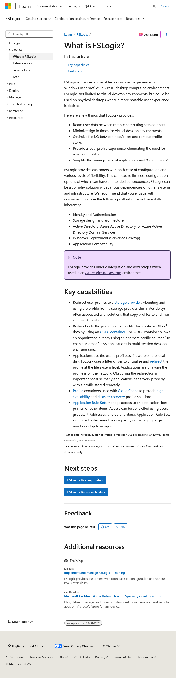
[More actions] (166, 34)
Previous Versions (41, 657)
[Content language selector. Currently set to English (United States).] (26, 646)
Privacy (100, 657)
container (117, 331)
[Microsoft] (8, 6)
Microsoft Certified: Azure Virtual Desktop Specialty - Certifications (112, 596)
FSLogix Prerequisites (85, 480)
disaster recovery (111, 396)
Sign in (165, 6)
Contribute (82, 657)
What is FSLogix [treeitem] (24, 56)
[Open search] (154, 6)
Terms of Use (123, 657)
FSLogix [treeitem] (14, 43)
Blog (62, 657)
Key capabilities (78, 65)
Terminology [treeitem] (21, 70)
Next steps (75, 71)
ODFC (104, 331)
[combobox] (29, 34)
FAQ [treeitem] (16, 76)
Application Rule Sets (90, 402)
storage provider (128, 302)
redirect (156, 361)
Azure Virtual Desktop (103, 272)
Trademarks (146, 657)
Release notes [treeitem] (22, 63)
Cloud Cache (128, 390)
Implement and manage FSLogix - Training (94, 573)
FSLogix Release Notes (86, 491)
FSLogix (82, 34)
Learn (68, 34)
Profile (78, 390)
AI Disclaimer (15, 657)
